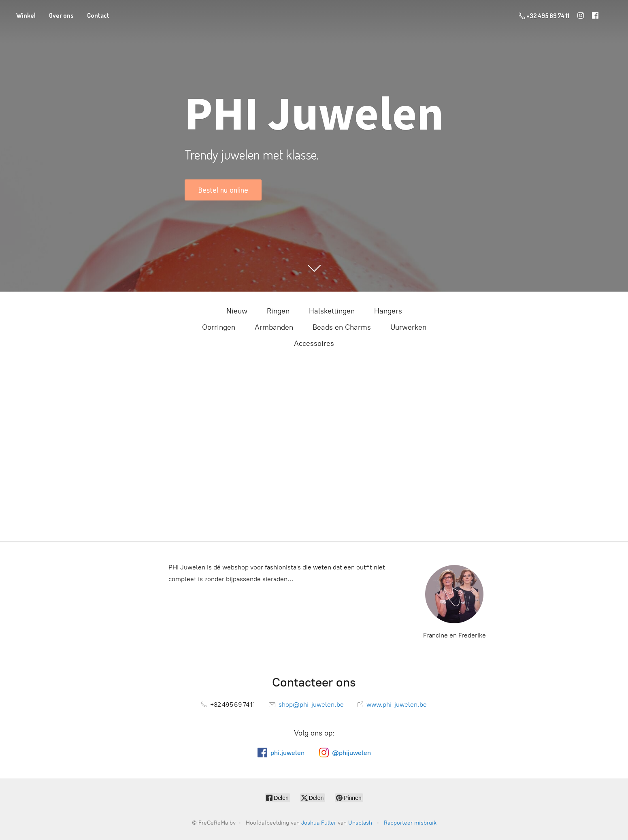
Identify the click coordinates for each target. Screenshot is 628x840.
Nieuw (236, 311)
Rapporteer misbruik (410, 822)
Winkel (26, 15)
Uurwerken (408, 327)
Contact (98, 15)
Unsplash (360, 822)
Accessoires (314, 343)
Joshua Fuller (318, 822)
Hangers (388, 311)
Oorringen (218, 327)
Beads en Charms (342, 327)
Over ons (61, 15)
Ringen (278, 311)
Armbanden (274, 327)
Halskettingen (332, 311)
